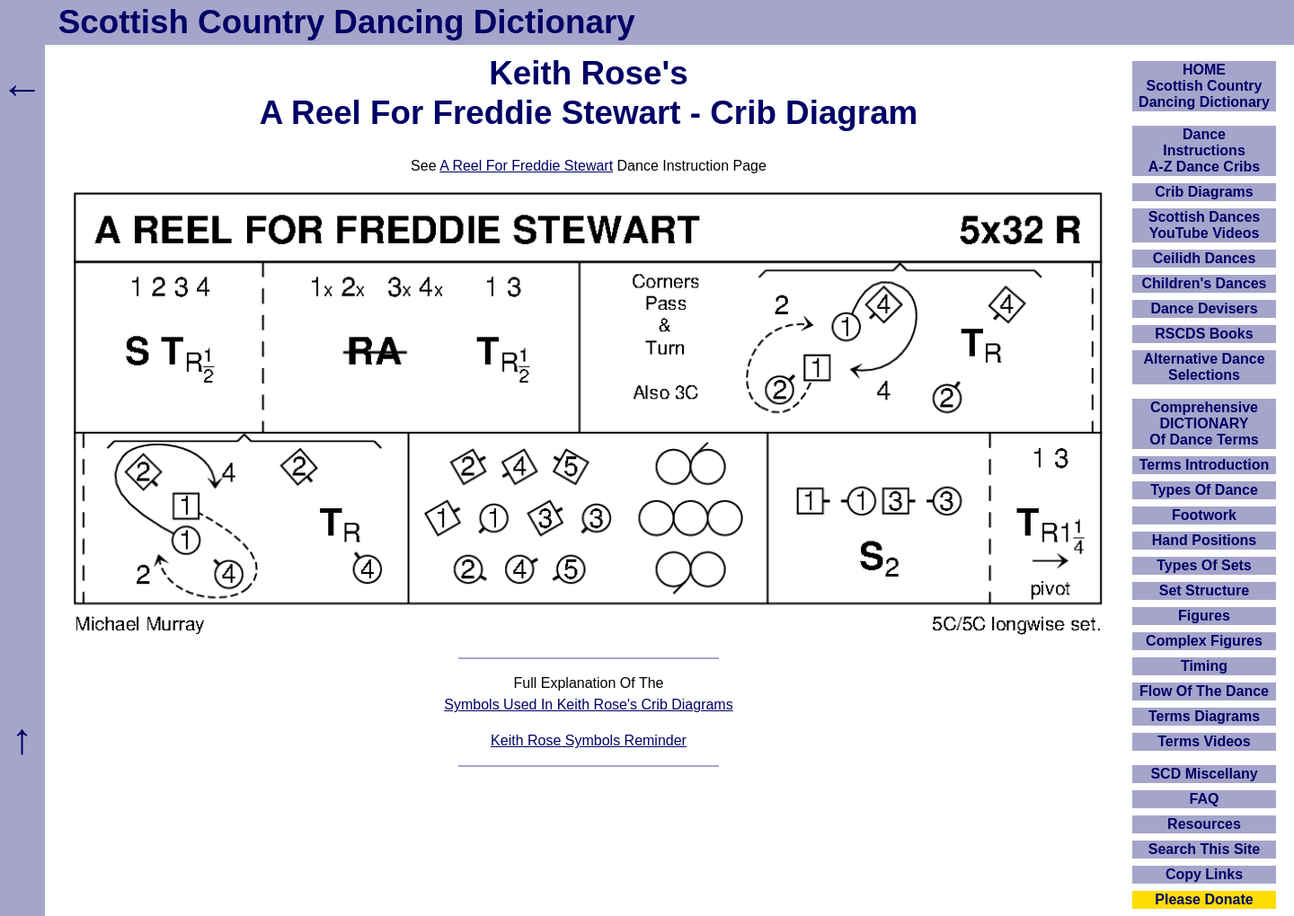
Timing (1204, 666)
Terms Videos (1203, 741)
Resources (1204, 824)
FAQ (1204, 798)
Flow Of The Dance (1204, 691)
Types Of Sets (1204, 565)
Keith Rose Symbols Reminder (589, 740)
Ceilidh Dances (1204, 258)
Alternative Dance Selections (1203, 367)
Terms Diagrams (1204, 716)
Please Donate (1204, 899)
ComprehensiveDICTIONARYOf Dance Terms (1204, 423)
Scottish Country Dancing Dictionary (346, 22)
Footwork (1204, 515)
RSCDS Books (1204, 333)
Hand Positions (1204, 540)
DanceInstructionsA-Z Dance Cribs (1204, 150)
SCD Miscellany (1203, 773)
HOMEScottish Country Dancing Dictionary (1204, 86)
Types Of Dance (1204, 490)
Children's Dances (1204, 283)
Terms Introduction (1204, 464)
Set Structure (1204, 590)
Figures (1204, 615)
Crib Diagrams (1204, 191)
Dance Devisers (1203, 308)
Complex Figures (1204, 640)
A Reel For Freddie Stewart (526, 165)
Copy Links (1204, 874)
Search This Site (1204, 849)
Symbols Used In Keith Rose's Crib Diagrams (588, 704)
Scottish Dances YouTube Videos (1204, 225)
